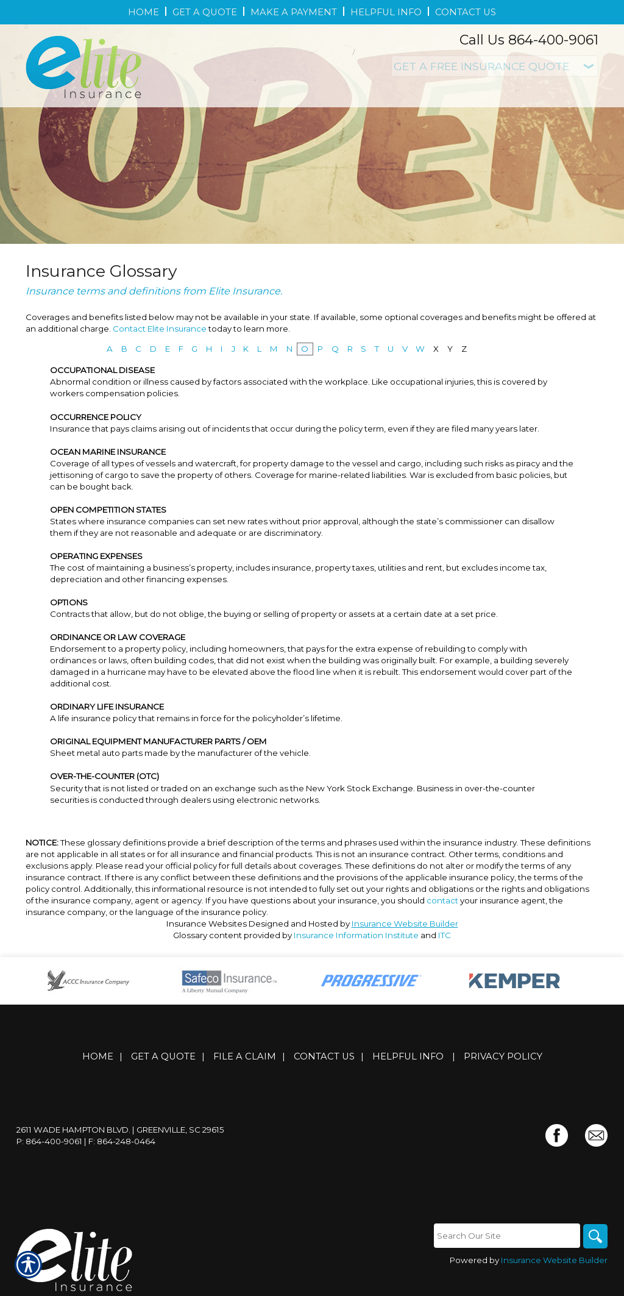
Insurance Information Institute (356, 935)
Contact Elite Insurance (160, 328)
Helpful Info (408, 1056)
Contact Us (324, 1056)
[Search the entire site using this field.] (507, 1235)
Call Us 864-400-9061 (528, 40)
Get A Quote (163, 1056)
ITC (444, 935)
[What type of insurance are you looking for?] (494, 66)
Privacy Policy (503, 1056)
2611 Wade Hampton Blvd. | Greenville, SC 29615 (120, 1129)
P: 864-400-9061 (49, 1141)
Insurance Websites (206, 923)
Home (97, 1056)
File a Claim (244, 1056)
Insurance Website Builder (405, 923)
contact (442, 900)
